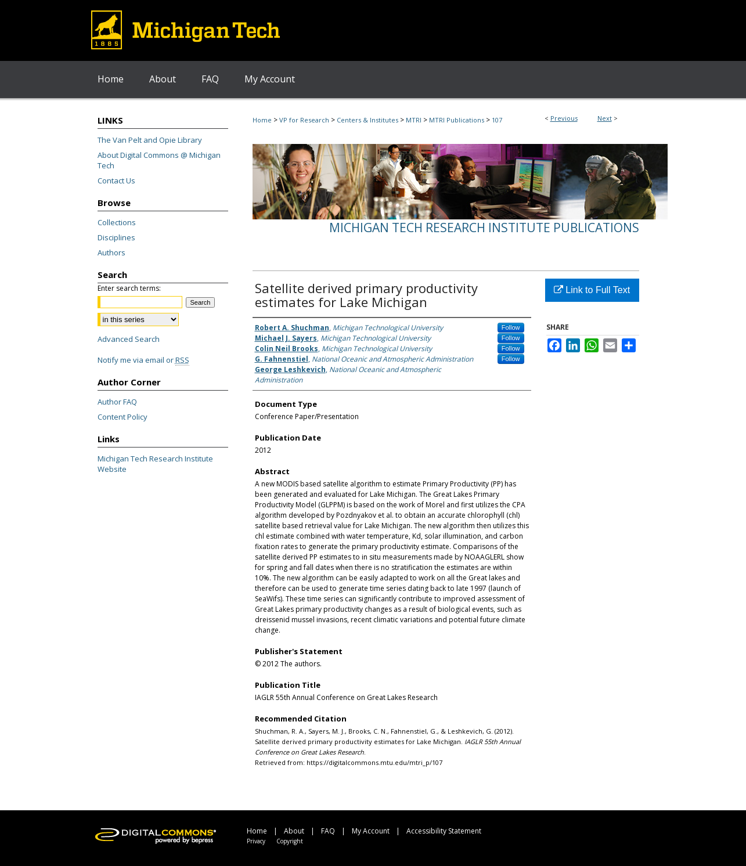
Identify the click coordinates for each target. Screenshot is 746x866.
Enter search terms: (129, 288)
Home (262, 120)
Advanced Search (129, 339)
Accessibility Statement (443, 831)
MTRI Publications (456, 120)
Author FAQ (117, 401)
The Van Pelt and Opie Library (150, 140)
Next (604, 118)
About (294, 831)
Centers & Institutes (367, 120)
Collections (117, 222)
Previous (564, 118)
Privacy (256, 841)
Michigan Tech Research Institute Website (155, 463)
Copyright (289, 841)
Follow (511, 327)
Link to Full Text (592, 290)
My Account (371, 831)
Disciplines (116, 237)
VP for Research (304, 120)
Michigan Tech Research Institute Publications (484, 227)
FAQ (328, 831)
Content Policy (122, 417)
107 (497, 120)
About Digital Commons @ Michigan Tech (159, 160)
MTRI (413, 120)
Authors (111, 252)
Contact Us (116, 180)
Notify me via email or (143, 360)
